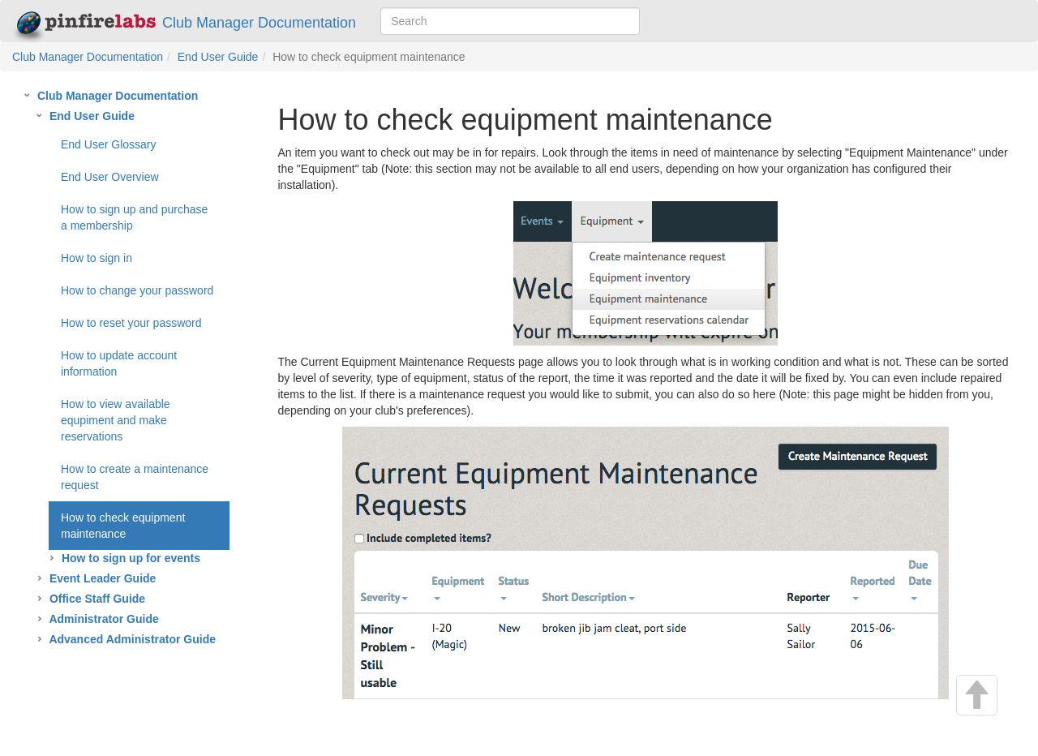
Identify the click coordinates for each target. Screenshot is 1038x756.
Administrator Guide (103, 618)
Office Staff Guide (97, 598)
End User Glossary (108, 144)
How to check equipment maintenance (123, 525)
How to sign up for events (131, 558)
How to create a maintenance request (134, 477)
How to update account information (119, 363)
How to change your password (137, 290)
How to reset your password (131, 322)
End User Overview (110, 176)
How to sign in (96, 257)
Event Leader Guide (102, 578)
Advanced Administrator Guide (132, 639)
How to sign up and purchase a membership (134, 217)
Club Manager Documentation (184, 23)
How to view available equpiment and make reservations (115, 420)
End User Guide (218, 56)
